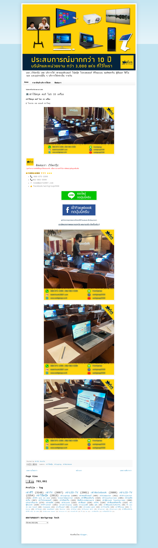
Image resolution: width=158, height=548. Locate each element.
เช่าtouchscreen (109, 498)
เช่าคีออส (81, 503)
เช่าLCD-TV (125, 492)
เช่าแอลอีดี (74, 507)
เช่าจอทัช (49, 503)
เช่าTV (49, 492)
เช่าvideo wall (89, 507)
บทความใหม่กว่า (31, 471)
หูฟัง (96, 505)
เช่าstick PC (63, 511)
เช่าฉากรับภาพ (32, 503)
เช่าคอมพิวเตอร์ (85, 496)
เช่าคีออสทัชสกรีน (114, 503)
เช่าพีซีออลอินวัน (87, 498)
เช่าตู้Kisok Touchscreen (113, 500)
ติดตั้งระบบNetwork (85, 500)
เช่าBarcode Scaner (49, 511)
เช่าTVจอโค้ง (105, 507)
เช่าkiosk (65, 503)
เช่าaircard (113, 509)
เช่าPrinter (46, 505)
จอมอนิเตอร (50, 509)
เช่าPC (96, 503)
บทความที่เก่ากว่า (126, 471)
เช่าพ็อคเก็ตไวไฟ (106, 511)
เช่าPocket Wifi (87, 509)
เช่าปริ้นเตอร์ (60, 507)
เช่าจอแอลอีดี (83, 505)
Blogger (83, 535)
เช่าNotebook (67, 464)
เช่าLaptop (57, 464)
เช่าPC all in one (41, 498)
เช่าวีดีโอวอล (119, 507)
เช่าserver (101, 509)
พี (81, 511)
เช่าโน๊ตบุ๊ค (49, 464)
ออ (86, 511)
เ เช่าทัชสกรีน (95, 511)
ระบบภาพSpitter (65, 498)
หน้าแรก (79, 471)
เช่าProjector (125, 496)
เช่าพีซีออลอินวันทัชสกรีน (112, 505)
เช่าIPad (73, 509)
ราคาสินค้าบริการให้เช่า (41, 83)
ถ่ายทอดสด (46, 507)
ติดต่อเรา (58, 83)
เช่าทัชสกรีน (64, 500)
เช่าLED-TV (71, 492)
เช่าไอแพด (38, 509)
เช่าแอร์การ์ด (73, 511)
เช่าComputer (105, 496)
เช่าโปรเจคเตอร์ (44, 500)
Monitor (63, 509)
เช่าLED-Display (65, 505)
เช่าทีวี (29, 492)
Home (26, 82)
